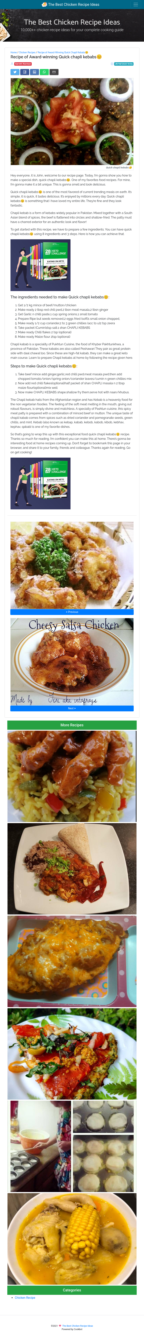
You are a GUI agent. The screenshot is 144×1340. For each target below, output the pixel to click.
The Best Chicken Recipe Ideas (70, 4)
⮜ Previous (72, 611)
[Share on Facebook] (24, 72)
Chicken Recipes (27, 52)
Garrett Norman (23, 64)
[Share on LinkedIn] (34, 72)
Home (13, 52)
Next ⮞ (72, 708)
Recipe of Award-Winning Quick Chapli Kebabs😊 (63, 52)
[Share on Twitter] (15, 72)
